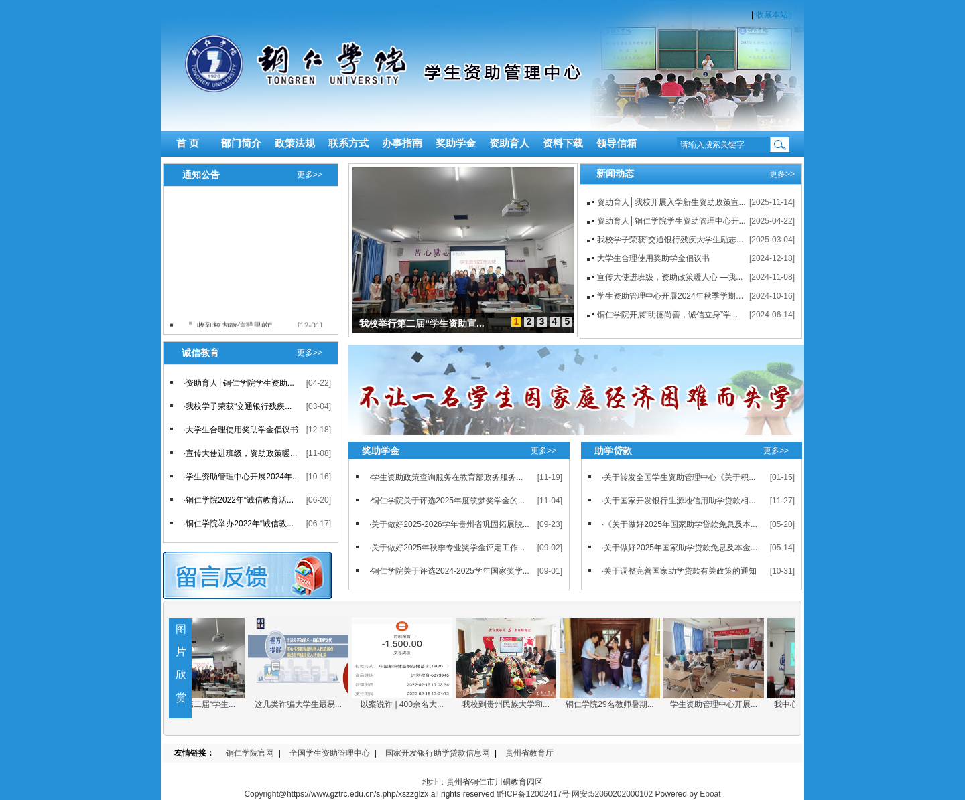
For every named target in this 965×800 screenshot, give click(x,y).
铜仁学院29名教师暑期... (616, 704)
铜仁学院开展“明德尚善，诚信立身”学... (667, 314)
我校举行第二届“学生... (201, 704)
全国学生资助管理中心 (330, 753)
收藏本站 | (772, 14)
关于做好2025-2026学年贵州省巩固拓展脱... (450, 524)
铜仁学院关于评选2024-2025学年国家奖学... (450, 571)
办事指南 (402, 143)
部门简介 (241, 143)
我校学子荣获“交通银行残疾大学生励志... (670, 239)
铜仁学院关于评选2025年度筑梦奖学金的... (448, 500)
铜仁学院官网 (250, 753)
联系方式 (348, 143)
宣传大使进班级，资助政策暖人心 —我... (670, 277)
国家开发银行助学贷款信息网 (437, 753)
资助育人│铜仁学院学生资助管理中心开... (671, 221)
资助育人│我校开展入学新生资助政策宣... (671, 202)
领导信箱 (616, 143)
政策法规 (295, 143)
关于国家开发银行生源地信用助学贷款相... (679, 500)
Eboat (710, 794)
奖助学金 (456, 143)
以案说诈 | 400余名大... (408, 704)
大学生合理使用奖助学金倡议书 (653, 258)
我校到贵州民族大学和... (512, 704)
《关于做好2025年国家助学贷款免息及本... (680, 524)
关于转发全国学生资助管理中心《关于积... (679, 477)
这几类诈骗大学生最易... (304, 704)
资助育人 (509, 143)
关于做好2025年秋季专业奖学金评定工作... (448, 547)
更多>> (309, 174)
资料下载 (563, 143)
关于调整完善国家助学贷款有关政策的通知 (680, 571)
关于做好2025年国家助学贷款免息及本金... (680, 547)
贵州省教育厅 (529, 753)
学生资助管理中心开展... (720, 704)
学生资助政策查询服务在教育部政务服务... (447, 477)
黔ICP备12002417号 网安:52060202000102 (575, 794)
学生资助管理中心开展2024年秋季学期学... (674, 296)
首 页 (187, 143)
